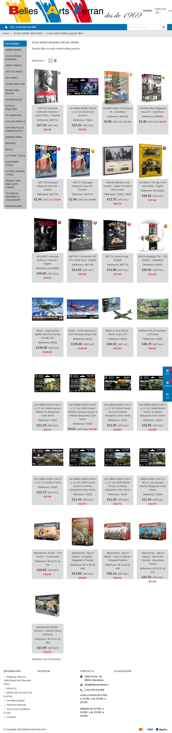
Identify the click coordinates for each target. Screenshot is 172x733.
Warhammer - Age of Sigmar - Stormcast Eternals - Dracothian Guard (152, 558)
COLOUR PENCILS (15, 121)
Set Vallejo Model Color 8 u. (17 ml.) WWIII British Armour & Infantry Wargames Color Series (152, 410)
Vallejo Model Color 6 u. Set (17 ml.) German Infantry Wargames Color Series (152, 484)
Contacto (10, 717)
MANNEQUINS (13, 206)
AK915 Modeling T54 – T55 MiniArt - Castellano (152, 258)
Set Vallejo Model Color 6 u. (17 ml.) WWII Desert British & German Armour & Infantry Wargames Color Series (82, 412)
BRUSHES (10, 143)
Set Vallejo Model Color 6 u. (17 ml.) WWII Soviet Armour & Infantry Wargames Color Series (82, 484)
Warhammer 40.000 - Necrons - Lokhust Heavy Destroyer (47, 631)
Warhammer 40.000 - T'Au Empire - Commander (48, 555)
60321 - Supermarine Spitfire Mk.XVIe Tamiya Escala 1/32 (47, 334)
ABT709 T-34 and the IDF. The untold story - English (83, 258)
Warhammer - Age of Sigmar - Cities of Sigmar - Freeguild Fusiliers (118, 557)
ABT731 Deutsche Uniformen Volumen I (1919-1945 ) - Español (47, 112)
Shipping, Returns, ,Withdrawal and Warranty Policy (17, 680)
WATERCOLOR (13, 99)
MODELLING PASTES (12, 91)
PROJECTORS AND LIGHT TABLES (13, 184)
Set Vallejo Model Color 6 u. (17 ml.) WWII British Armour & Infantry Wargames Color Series (117, 484)
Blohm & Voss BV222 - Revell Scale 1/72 (117, 332)
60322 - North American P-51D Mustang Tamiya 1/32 (82, 332)
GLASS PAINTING (15, 84)
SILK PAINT (11, 77)
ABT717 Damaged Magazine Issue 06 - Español (82, 186)
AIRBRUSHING (13, 49)
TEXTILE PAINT (14, 71)
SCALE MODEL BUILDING (13, 57)
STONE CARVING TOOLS (15, 173)
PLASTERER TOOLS (12, 163)
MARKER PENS (13, 137)
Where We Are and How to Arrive (18, 694)
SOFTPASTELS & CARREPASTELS (14, 129)
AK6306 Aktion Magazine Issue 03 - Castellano (152, 110)
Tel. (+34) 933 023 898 (23, 27)
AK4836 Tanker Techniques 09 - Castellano (117, 110)
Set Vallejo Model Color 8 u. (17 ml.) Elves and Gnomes (82, 112)
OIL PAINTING (13, 115)
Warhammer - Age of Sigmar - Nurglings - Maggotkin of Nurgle (83, 557)
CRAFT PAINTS (13, 65)
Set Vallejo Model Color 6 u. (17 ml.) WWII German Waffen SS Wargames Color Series (47, 410)
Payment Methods (15, 705)
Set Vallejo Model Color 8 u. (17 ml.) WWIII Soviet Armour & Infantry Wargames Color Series (117, 410)
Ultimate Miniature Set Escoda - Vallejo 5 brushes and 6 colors (117, 186)
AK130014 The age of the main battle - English (152, 184)
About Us (10, 688)
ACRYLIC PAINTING (11, 107)
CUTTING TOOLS (15, 155)
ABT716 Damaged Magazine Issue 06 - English (47, 186)
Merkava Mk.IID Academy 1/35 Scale (153, 332)
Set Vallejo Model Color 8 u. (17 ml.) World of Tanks (47, 481)
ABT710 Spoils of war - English (117, 258)
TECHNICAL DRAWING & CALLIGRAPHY (13, 197)
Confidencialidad (14, 700)
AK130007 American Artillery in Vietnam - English (48, 260)
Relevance (39, 60)
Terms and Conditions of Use (17, 710)
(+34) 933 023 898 (94, 690)
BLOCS (9, 149)
